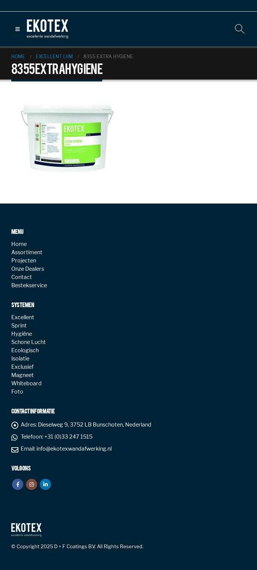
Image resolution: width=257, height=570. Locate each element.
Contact (21, 277)
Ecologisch (25, 350)
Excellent (22, 317)
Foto (17, 391)
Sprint (19, 325)
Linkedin (45, 484)
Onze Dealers (27, 268)
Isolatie (20, 358)
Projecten (23, 260)
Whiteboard (26, 383)
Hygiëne (21, 333)
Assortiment (26, 252)
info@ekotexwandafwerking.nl (74, 448)
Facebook (17, 484)
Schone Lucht (28, 342)
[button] (17, 29)
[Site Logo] (47, 29)
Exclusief (22, 366)
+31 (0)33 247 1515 (68, 436)
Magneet (22, 375)
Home (19, 244)
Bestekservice (29, 285)
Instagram (31, 484)
